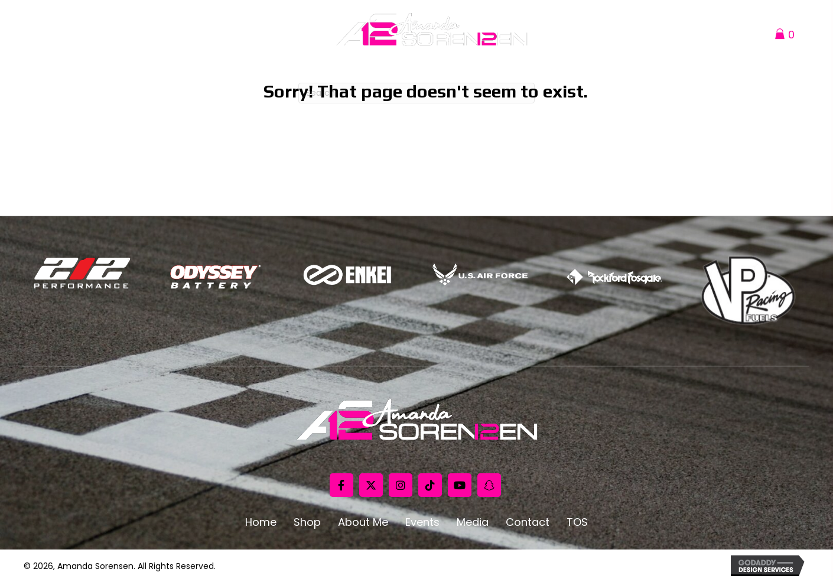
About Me (363, 522)
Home (260, 522)
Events (422, 522)
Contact (527, 522)
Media (473, 522)
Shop (307, 522)
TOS (577, 522)
